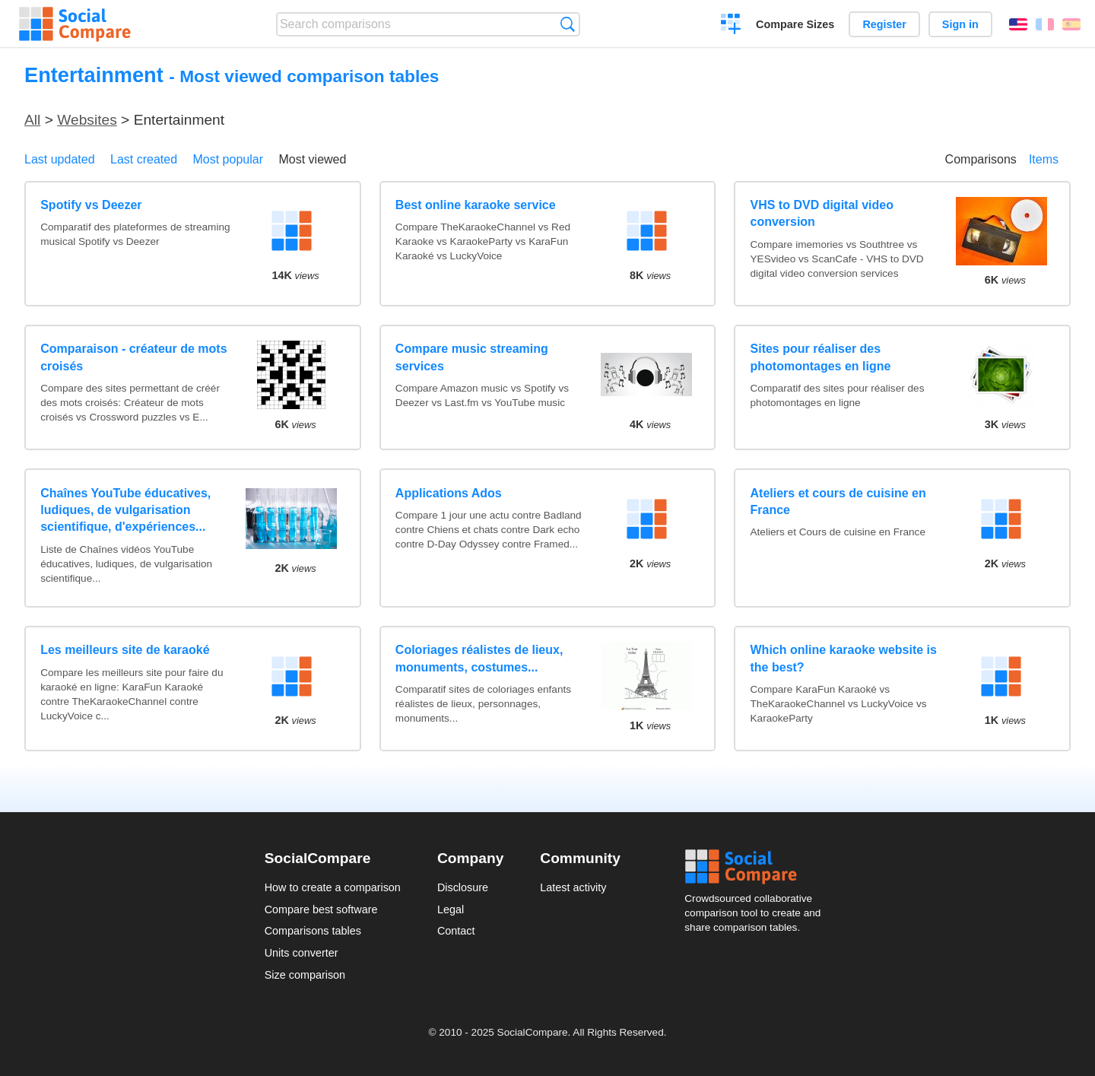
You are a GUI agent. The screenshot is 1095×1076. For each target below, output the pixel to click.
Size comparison (305, 975)
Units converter (301, 953)
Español (1071, 24)
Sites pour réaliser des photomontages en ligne (821, 357)
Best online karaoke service (475, 204)
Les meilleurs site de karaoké (124, 649)
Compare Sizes (795, 24)
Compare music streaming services (471, 357)
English (1018, 24)
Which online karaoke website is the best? (844, 658)
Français (1045, 24)
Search (567, 24)
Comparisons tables (313, 931)
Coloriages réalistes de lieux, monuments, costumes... (479, 658)
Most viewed (312, 159)
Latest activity (573, 887)
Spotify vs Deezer (90, 204)
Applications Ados (448, 493)
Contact (456, 931)
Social (757, 867)
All (32, 120)
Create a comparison (731, 25)
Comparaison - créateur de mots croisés (133, 357)
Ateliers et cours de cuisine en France (838, 501)
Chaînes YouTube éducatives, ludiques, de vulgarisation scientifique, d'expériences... (125, 510)
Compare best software (321, 909)
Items (1043, 159)
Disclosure (462, 887)
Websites (87, 120)
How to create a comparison (333, 887)
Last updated (59, 159)
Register (884, 24)
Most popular (228, 159)
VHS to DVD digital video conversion (822, 213)
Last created (143, 159)
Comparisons (981, 159)
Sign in (960, 24)
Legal (450, 909)
